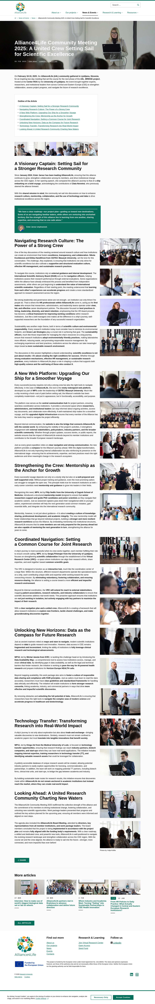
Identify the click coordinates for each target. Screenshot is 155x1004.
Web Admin (18, 977)
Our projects (52, 946)
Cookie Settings (42, 999)
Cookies (27, 977)
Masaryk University (26, 974)
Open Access (84, 946)
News (49, 948)
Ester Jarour (33, 61)
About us (50, 943)
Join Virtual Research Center (91, 943)
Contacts (50, 954)
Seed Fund (83, 948)
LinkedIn (117, 943)
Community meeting (48, 61)
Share (22, 860)
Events (50, 951)
